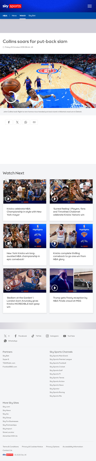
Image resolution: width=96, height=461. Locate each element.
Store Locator (8, 432)
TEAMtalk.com (9, 363)
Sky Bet (6, 356)
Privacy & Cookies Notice (32, 446)
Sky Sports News (57, 385)
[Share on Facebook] (9, 122)
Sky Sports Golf (56, 370)
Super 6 (6, 359)
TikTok (35, 336)
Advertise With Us (10, 436)
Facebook (20, 336)
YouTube (68, 336)
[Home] (12, 6)
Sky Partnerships (10, 425)
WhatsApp (10, 340)
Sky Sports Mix (56, 396)
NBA (5, 16)
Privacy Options (52, 446)
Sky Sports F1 (55, 374)
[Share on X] (17, 122)
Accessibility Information (73, 446)
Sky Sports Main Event (59, 356)
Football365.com (10, 367)
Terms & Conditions (11, 446)
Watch (23, 15)
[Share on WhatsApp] (25, 122)
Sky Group (7, 417)
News (14, 15)
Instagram (52, 336)
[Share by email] (34, 122)
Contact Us (7, 450)
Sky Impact (7, 429)
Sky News (7, 410)
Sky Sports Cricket (57, 367)
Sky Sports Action (57, 381)
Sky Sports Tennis (57, 377)
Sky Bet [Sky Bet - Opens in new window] (32, 15)
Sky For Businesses (10, 421)
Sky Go (6, 414)
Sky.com (6, 407)
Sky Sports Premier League (61, 359)
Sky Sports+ (54, 389)
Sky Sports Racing (57, 392)
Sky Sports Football (58, 363)
